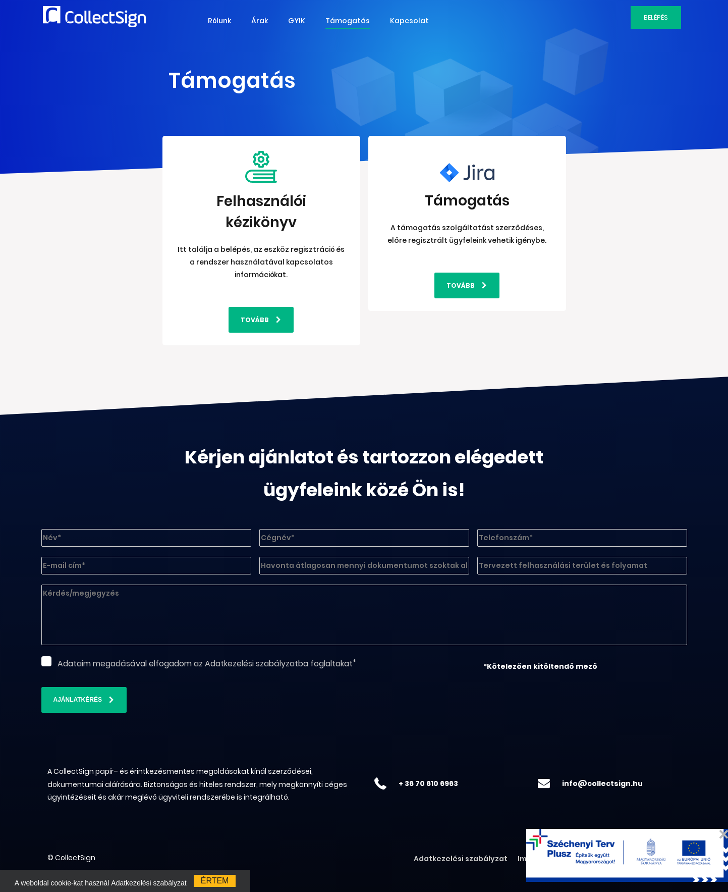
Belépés (656, 17)
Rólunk (219, 21)
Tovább (255, 320)
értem (215, 880)
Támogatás (347, 21)
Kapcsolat (409, 21)
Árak (259, 21)
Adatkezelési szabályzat (461, 859)
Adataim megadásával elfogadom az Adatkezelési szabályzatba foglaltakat (205, 663)
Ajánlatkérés (77, 699)
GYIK (296, 21)
